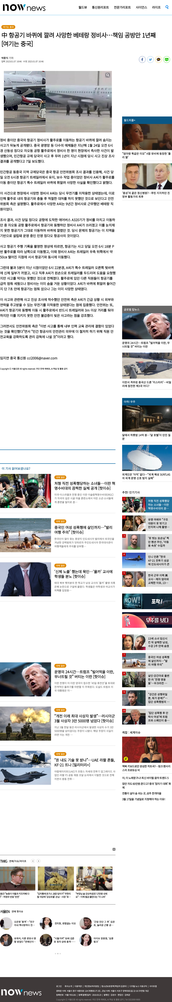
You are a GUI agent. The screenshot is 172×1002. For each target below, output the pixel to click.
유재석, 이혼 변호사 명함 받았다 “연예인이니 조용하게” (25, 942)
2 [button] (57, 953)
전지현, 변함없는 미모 (65, 923)
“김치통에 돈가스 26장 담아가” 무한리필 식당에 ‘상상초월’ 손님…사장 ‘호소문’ (93, 897)
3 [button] (60, 953)
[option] (55, 883)
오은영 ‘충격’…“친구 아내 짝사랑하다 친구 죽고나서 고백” (24, 925)
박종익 (4, 58)
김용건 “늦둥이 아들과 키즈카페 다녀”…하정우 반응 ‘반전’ (53, 895)
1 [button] (55, 953)
